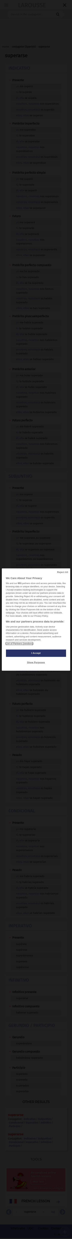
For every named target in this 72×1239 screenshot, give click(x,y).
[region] (36, 619)
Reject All (62, 572)
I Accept (36, 653)
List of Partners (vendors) (19, 643)
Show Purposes (36, 662)
